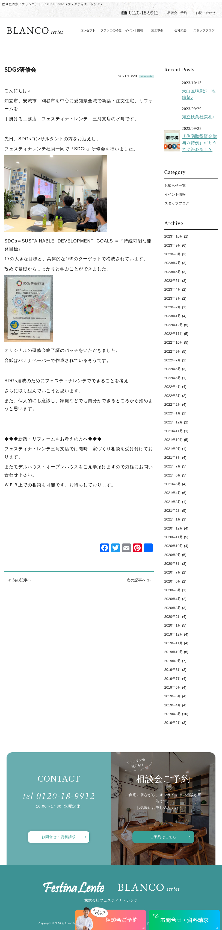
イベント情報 (134, 30)
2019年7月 (172, 679)
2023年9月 (172, 245)
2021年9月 (172, 449)
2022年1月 (172, 413)
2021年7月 (172, 466)
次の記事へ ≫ (139, 580)
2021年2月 (172, 510)
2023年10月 (173, 236)
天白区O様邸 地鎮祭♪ (198, 94)
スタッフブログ (203, 30)
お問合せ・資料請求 (59, 837)
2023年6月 (172, 272)
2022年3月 (172, 396)
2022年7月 (172, 360)
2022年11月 (173, 334)
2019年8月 (172, 670)
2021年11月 (173, 431)
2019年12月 (173, 634)
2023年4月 (172, 289)
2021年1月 (172, 519)
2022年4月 (172, 387)
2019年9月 (172, 661)
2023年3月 (172, 298)
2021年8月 (172, 457)
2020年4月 (172, 599)
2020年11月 (173, 537)
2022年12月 (173, 325)
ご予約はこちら (163, 837)
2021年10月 (173, 440)
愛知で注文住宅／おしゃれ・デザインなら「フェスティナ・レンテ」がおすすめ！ (35, 30)
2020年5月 (172, 590)
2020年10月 (173, 546)
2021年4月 (172, 493)
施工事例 (157, 30)
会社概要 (180, 30)
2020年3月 (172, 608)
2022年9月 (172, 351)
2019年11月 (173, 643)
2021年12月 (173, 422)
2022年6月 (172, 369)
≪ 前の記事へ (19, 580)
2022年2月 (172, 404)
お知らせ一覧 (175, 185)
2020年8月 (172, 563)
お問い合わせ (205, 13)
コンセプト (87, 30)
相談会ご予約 (177, 13)
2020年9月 (172, 555)
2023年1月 (172, 316)
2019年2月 (172, 723)
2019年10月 (173, 652)
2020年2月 (172, 617)
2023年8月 (172, 254)
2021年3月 (172, 502)
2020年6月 (172, 581)
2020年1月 (172, 625)
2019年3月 (172, 714)
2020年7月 (172, 572)
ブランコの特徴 (111, 30)
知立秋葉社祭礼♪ (198, 117)
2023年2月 (172, 307)
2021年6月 (172, 475)
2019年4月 (172, 705)
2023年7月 (172, 263)
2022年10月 (173, 342)
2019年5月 (172, 696)
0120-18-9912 (144, 13)
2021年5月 (172, 484)
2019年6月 (172, 687)
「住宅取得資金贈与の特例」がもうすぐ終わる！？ (199, 143)
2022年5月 (172, 378)
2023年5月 (172, 281)
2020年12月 (173, 528)
